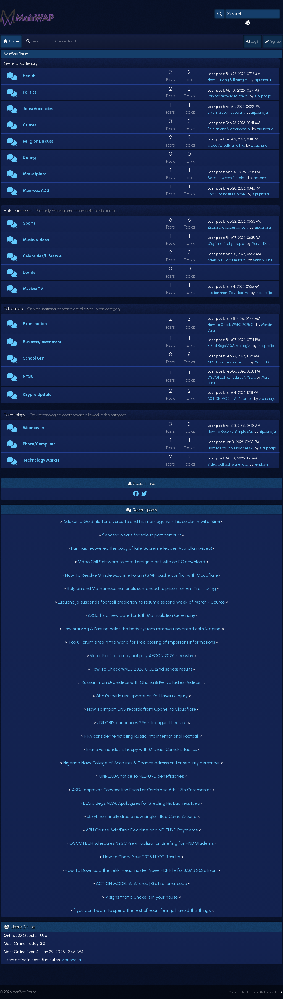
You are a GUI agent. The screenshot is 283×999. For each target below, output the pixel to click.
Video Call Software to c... (228, 464)
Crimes (29, 125)
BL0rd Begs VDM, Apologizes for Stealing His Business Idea (141, 803)
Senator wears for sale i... (227, 178)
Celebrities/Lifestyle (42, 256)
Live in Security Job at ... (226, 112)
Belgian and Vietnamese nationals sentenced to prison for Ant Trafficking (142, 588)
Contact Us (236, 992)
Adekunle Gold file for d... (227, 260)
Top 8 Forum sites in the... (227, 194)
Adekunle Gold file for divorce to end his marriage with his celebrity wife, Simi (141, 521)
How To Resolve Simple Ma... (230, 431)
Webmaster (33, 427)
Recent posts (141, 509)
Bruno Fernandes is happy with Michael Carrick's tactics (141, 749)
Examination (35, 323)
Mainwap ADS (36, 190)
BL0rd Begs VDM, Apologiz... (230, 346)
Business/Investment (42, 341)
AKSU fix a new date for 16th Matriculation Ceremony (141, 615)
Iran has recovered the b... (228, 96)
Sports (29, 223)
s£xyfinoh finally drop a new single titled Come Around (141, 816)
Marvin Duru (260, 243)
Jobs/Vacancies (38, 108)
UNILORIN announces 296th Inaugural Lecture (142, 722)
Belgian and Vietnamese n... (229, 129)
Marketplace (35, 173)
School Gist (34, 358)
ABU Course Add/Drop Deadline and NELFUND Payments (142, 830)
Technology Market (41, 460)
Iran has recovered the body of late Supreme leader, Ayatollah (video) (141, 548)
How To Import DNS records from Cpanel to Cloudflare (141, 709)
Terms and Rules (257, 992)
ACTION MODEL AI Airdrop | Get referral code (141, 883)
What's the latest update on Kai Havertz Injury (142, 695)
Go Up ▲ (276, 992)
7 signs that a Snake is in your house (141, 897)
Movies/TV (33, 288)
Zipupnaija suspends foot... (228, 227)
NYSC (28, 376)
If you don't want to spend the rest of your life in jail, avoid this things (142, 910)
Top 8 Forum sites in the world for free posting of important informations (141, 642)
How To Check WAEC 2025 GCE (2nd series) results (141, 669)
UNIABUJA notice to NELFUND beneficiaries (141, 776)
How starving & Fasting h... (228, 80)
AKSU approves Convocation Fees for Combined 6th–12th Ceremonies (141, 789)
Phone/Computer (39, 444)
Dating (29, 157)
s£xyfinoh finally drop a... (227, 243)
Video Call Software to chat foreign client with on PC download (141, 561)
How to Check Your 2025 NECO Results (141, 856)
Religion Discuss (38, 141)
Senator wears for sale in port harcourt (141, 535)
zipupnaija (262, 80)
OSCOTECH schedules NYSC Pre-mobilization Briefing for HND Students (141, 843)
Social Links (141, 483)
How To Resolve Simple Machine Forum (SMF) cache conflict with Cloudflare (141, 575)
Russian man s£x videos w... (229, 293)
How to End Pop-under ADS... (231, 448)
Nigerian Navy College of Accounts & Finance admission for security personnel (141, 763)
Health (29, 75)
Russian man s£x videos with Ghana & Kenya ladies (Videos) (141, 682)
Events (29, 272)
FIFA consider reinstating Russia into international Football (141, 736)
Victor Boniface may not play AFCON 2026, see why (142, 655)
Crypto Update (37, 394)
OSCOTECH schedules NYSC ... (232, 377)
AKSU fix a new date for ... (228, 362)
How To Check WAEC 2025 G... (231, 325)
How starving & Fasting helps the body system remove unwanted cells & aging (142, 628)
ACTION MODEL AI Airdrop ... (230, 399)
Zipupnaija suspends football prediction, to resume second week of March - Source (141, 602)
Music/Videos (36, 239)
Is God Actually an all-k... (226, 145)
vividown (261, 464)
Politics (29, 92)
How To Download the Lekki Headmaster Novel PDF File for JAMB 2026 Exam (141, 870)
